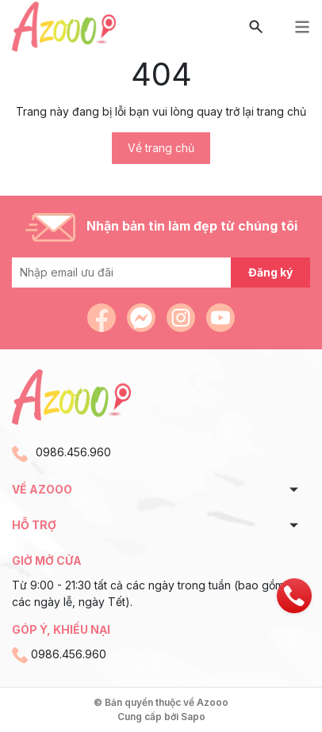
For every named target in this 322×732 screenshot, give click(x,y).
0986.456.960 (73, 452)
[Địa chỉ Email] (161, 272)
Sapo (193, 716)
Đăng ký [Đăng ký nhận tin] (270, 272)
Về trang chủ (161, 147)
